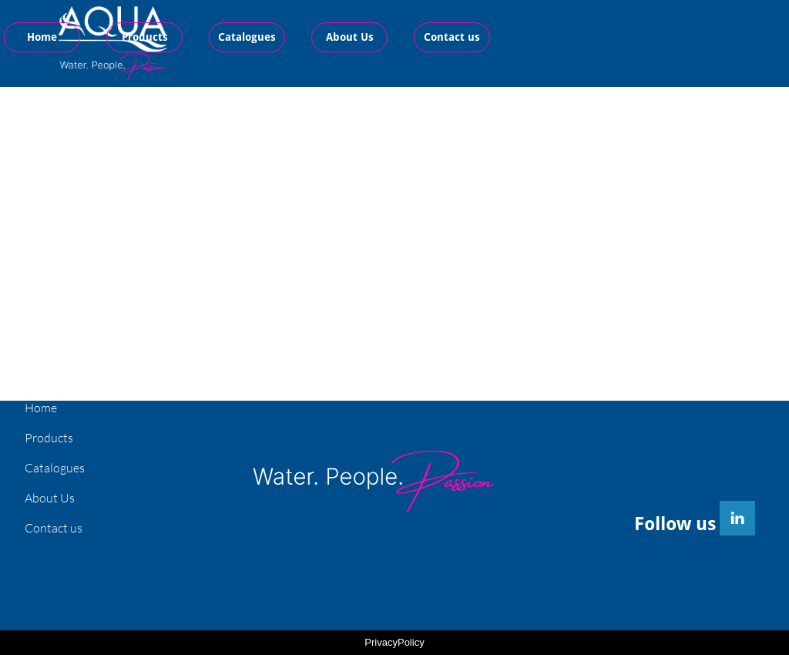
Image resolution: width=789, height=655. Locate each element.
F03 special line (536, 181)
